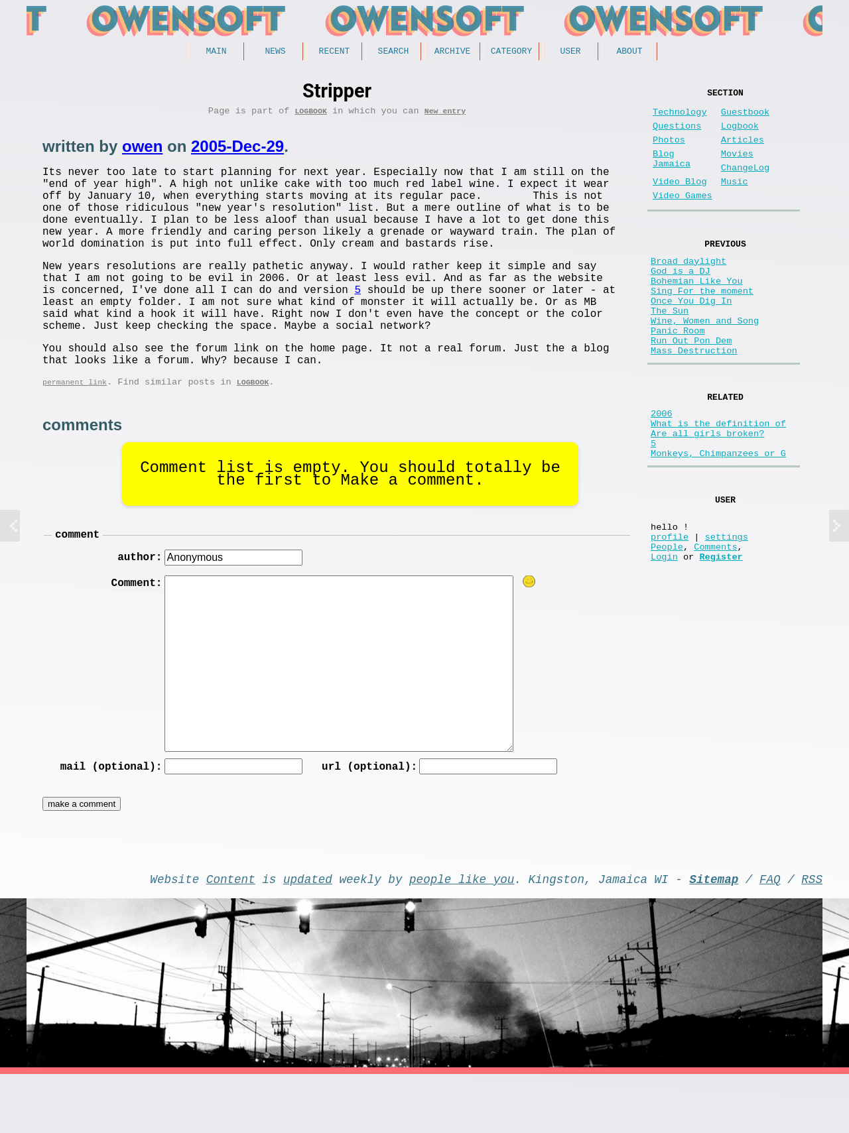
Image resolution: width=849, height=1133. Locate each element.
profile (669, 612)
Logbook (310, 115)
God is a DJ (680, 300)
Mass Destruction (694, 400)
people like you (461, 935)
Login (664, 637)
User (570, 52)
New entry (445, 115)
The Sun (669, 350)
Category (511, 52)
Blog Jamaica (671, 173)
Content (230, 935)
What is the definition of (718, 481)
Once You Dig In (691, 337)
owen (142, 151)
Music (734, 200)
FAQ (770, 935)
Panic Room (678, 375)
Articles (742, 151)
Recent (334, 52)
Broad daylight (688, 287)
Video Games (682, 217)
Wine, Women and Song (705, 363)
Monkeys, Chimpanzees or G (718, 518)
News (275, 52)
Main (216, 52)
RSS (811, 935)
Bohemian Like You (697, 312)
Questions (677, 134)
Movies (737, 167)
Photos (669, 151)
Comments (715, 625)
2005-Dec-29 (237, 151)
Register (720, 637)
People (667, 625)
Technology (680, 117)
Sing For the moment (702, 325)
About (629, 52)
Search (393, 52)
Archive (452, 52)
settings (726, 612)
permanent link (74, 429)
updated (307, 935)
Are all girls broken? (707, 493)
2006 (662, 468)
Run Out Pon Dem (691, 388)
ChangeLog (745, 184)
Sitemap (713, 935)
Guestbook (745, 117)
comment (77, 583)
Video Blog (680, 200)
